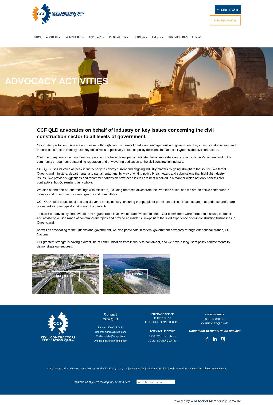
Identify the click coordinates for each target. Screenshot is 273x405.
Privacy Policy (137, 368)
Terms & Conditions (157, 368)
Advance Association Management (207, 368)
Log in (228, 9)
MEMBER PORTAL (225, 20)
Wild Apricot (199, 401)
